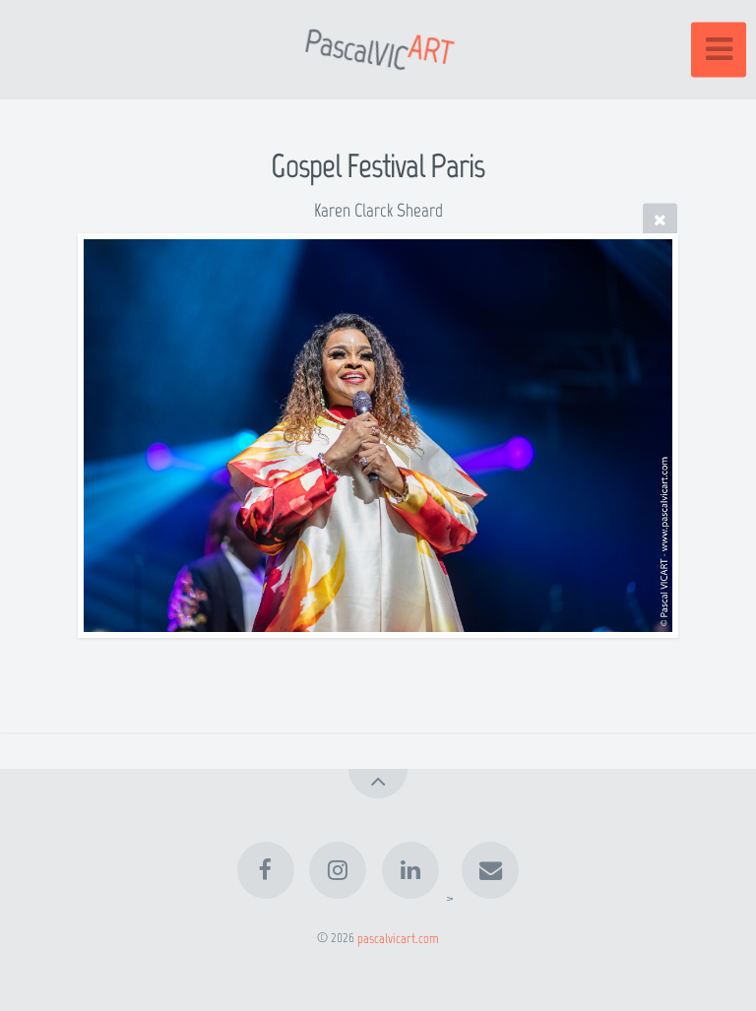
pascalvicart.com (398, 937)
